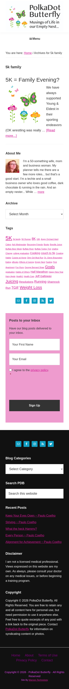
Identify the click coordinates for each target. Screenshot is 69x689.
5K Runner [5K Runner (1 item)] (26, 239)
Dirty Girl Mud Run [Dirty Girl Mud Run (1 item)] (35, 258)
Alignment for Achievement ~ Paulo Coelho (34, 542)
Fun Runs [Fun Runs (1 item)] (19, 267)
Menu (36, 38)
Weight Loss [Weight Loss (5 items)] (31, 287)
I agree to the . (30, 370)
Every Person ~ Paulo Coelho (25, 535)
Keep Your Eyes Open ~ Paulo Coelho (31, 515)
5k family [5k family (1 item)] (17, 239)
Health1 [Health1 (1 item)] (19, 276)
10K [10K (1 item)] (38, 239)
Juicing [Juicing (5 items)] (12, 281)
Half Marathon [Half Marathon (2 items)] (39, 271)
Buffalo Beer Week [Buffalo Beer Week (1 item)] (14, 249)
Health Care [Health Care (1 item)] (29, 276)
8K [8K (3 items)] (34, 239)
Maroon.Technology (38, 680)
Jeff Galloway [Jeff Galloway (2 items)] (43, 276)
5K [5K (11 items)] (9, 238)
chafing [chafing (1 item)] (55, 249)
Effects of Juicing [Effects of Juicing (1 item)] (26, 262)
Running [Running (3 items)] (40, 281)
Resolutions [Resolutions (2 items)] (26, 281)
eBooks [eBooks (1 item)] (15, 262)
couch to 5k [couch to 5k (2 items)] (48, 253)
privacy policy (39, 370)
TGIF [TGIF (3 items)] (15, 288)
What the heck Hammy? (21, 528)
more (41, 191)
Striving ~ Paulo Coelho (21, 522)
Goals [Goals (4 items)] (50, 267)
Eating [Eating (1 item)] (8, 262)
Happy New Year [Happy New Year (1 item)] (56, 272)
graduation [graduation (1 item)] (10, 272)
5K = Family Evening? (32, 80)
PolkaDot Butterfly (17, 629)
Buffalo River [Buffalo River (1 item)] (28, 249)
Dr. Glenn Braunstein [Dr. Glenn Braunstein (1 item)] (53, 258)
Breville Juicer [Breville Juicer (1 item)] (56, 244)
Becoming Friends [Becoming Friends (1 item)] (35, 244)
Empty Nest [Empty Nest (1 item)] (40, 262)
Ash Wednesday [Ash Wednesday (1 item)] (19, 244)
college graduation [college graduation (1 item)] (21, 253)
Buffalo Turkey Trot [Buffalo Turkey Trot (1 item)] (43, 249)
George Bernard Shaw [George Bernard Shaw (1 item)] (34, 267)
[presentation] (37, 387)
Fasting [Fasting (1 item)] (49, 262)
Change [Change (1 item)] (9, 253)
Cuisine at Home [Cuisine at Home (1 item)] (19, 258)
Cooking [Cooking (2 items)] (35, 253)
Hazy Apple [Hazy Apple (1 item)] (10, 276)
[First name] (34, 344)
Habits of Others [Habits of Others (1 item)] (23, 272)
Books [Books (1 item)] (46, 244)
